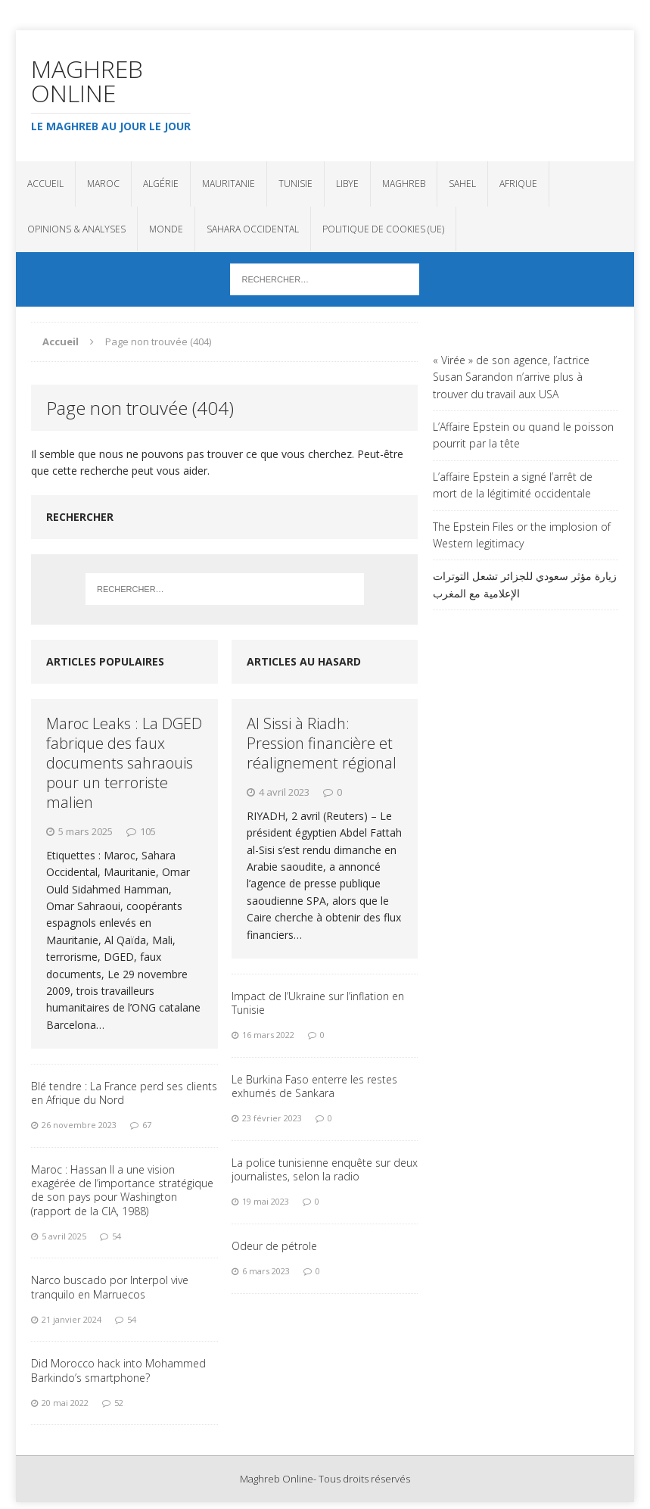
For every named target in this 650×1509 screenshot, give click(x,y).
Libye (347, 183)
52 (118, 1402)
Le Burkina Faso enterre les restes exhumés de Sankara (314, 1086)
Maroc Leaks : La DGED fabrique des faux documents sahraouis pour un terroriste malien (124, 762)
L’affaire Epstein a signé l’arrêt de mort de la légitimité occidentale (512, 484)
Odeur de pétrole (274, 1246)
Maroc (103, 183)
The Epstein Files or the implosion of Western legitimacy (522, 534)
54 (116, 1236)
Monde (166, 229)
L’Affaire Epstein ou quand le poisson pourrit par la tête (523, 435)
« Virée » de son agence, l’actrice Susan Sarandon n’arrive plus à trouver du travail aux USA (511, 377)
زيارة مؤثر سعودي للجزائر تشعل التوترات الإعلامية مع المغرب (525, 584)
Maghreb (403, 183)
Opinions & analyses (76, 229)
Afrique (518, 183)
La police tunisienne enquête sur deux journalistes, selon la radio (325, 1169)
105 (148, 831)
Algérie (161, 183)
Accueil (45, 183)
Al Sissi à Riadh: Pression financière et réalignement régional (322, 743)
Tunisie (295, 183)
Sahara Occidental (253, 229)
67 (146, 1124)
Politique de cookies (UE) (383, 229)
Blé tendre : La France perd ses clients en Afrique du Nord (124, 1093)
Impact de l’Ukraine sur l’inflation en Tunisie (318, 1003)
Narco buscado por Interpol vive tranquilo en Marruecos (109, 1287)
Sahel (462, 183)
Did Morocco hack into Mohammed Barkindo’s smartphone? (118, 1370)
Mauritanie (228, 183)
